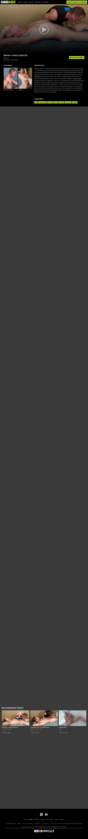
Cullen (10, 729)
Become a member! (76, 57)
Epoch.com (13, 828)
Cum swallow (42, 102)
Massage (74, 102)
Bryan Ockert (8, 90)
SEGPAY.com (56, 828)
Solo (60, 731)
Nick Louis (39, 729)
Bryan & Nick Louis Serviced (40, 727)
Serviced (4, 731)
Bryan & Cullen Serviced (10, 727)
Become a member (79, 2)
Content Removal (78, 828)
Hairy (55, 102)
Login (69, 2)
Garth (21, 90)
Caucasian (68, 102)
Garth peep (63, 727)
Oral (36, 102)
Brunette (50, 102)
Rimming (61, 102)
